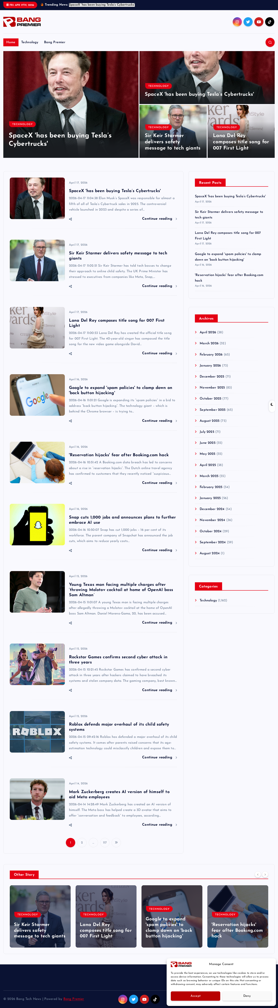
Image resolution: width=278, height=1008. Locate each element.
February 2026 (211, 354)
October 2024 (210, 531)
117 (105, 843)
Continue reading (159, 219)
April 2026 (208, 332)
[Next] (265, 874)
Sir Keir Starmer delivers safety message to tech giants (173, 142)
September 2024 (213, 542)
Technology (29, 42)
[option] (71, 104)
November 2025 (212, 388)
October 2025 (210, 399)
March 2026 (209, 343)
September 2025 (212, 410)
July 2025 (207, 432)
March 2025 (209, 476)
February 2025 (211, 487)
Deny (247, 996)
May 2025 (207, 454)
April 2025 (208, 465)
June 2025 (207, 443)
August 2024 (210, 553)
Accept (196, 996)
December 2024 (212, 509)
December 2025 (212, 377)
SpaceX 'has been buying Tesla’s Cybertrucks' (199, 94)
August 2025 (209, 421)
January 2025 (210, 498)
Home (11, 42)
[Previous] (258, 874)
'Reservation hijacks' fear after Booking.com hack (119, 455)
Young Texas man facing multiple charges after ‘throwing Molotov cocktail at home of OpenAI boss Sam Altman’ (121, 590)
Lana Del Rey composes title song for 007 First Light (241, 142)
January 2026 (210, 365)
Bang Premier (54, 42)
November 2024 (212, 520)
